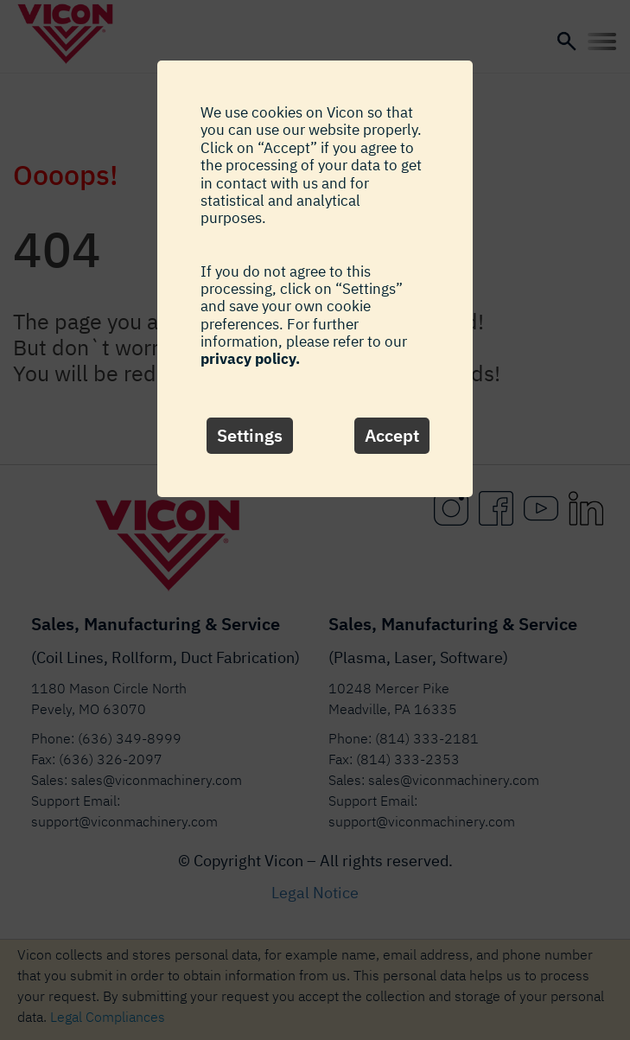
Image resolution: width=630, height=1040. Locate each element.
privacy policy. (250, 358)
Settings (250, 435)
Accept (392, 435)
